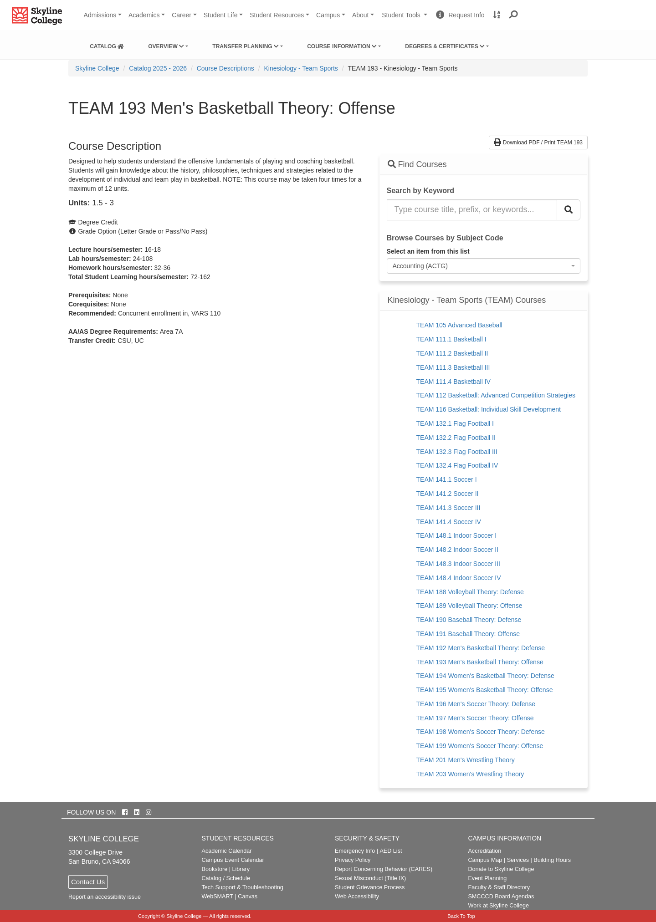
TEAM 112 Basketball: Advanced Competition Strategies (495, 395)
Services (518, 860)
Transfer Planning (245, 46)
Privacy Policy (352, 860)
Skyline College (97, 68)
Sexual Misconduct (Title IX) (370, 878)
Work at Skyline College (498, 905)
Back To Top (461, 916)
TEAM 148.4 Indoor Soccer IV (458, 577)
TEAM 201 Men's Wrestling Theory (465, 760)
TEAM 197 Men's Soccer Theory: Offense (475, 718)
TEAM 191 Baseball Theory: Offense (468, 633)
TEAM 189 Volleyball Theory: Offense (469, 605)
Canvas (247, 896)
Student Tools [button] (405, 18)
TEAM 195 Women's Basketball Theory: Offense (484, 689)
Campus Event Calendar (233, 860)
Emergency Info (355, 851)
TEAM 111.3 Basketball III (453, 367)
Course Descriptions (225, 68)
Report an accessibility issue (104, 897)
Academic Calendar (227, 851)
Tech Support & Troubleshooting (242, 887)
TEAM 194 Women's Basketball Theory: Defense (485, 675)
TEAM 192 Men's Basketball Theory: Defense (480, 648)
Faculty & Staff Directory (499, 887)
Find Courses (417, 164)
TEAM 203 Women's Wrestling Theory (470, 774)
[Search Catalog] (568, 209)
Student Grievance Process (370, 887)
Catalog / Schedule (226, 878)
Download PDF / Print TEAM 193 (538, 142)
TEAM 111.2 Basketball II (452, 353)
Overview (166, 46)
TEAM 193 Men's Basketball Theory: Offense (479, 662)
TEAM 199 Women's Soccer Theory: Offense (479, 745)
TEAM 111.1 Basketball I (451, 339)
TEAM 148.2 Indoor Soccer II (457, 549)
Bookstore (215, 869)
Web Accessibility (357, 896)
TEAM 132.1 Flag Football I (455, 423)
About (360, 15)
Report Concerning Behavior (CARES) (383, 869)
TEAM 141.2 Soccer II (447, 493)
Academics (143, 15)
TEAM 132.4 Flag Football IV (457, 465)
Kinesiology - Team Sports (301, 68)
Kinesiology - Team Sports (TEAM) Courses (467, 300)
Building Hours (552, 860)
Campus (328, 15)
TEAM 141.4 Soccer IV (448, 521)
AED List (390, 851)
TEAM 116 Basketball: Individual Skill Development (488, 409)
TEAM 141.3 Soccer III (448, 507)
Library (241, 869)
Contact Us (88, 882)
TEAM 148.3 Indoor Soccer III (458, 563)
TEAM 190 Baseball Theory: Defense (469, 619)
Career (181, 15)
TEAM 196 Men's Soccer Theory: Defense (476, 704)
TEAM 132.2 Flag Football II (456, 437)
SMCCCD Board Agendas (501, 896)
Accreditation (484, 851)
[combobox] (484, 266)
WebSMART (218, 896)
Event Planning (487, 878)
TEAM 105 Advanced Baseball (459, 325)
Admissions (100, 15)
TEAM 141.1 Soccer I (446, 479)
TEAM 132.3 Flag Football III (456, 451)
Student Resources (277, 15)
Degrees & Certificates (445, 46)
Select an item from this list (428, 251)
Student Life (221, 15)
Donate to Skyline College (501, 869)
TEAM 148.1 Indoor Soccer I (456, 535)
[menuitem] (106, 44)
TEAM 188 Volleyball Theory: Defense (470, 592)
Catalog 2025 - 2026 (158, 68)
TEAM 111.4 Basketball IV (453, 381)
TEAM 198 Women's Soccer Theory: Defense (480, 731)
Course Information (342, 46)
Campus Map (485, 860)
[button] (513, 15)
